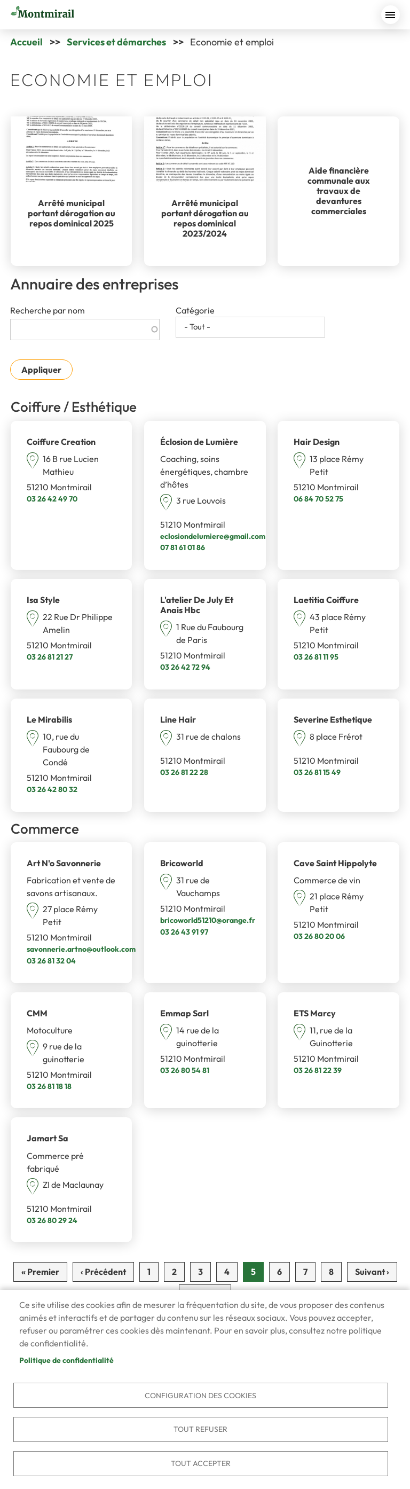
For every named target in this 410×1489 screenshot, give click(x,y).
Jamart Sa (47, 1138)
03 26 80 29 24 (52, 1220)
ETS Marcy (315, 1013)
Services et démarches (116, 42)
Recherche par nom (47, 310)
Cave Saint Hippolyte (335, 863)
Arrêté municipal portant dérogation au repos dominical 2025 (71, 213)
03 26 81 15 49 (317, 772)
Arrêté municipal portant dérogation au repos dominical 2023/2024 (205, 218)
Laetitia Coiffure (326, 599)
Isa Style (43, 599)
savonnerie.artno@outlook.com (81, 949)
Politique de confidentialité (66, 1358)
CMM (37, 1013)
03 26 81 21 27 (50, 657)
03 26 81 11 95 (316, 657)
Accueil (26, 42)
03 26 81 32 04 (51, 961)
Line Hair (178, 719)
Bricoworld (181, 863)
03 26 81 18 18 (49, 1086)
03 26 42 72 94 (185, 667)
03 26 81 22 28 (184, 772)
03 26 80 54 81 (184, 1070)
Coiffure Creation (61, 441)
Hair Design (317, 441)
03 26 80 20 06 (319, 936)
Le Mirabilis (49, 719)
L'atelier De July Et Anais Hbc (196, 604)
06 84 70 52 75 (318, 499)
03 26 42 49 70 (52, 499)
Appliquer (41, 369)
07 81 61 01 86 (182, 547)
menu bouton (390, 14)
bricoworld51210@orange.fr (207, 920)
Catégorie (195, 310)
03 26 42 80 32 (52, 789)
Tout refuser (200, 1428)
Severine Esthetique (333, 719)
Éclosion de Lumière (199, 441)
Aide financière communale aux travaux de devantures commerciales (339, 191)
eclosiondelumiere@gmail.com (212, 536)
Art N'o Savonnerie (64, 863)
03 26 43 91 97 (184, 932)
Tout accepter (201, 1463)
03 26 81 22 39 (318, 1070)
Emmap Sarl (184, 1013)
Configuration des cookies (200, 1393)
